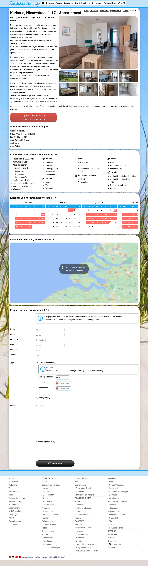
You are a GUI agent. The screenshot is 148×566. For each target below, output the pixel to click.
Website (18, 146)
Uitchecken (43, 388)
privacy (38, 563)
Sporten (45, 540)
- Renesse (79, 537)
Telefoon (14, 355)
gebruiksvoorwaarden (28, 563)
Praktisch (107, 3)
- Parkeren (79, 511)
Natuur (45, 534)
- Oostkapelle (113, 494)
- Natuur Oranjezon (116, 491)
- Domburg (112, 501)
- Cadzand (112, 530)
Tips (10, 494)
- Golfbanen (46, 550)
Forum (77, 517)
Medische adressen (83, 514)
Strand (77, 3)
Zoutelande (50, 3)
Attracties (46, 514)
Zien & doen (85, 3)
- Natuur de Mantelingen (118, 497)
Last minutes (14, 530)
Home (11, 484)
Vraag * (13, 406)
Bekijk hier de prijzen (33, 117)
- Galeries (46, 497)
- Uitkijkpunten (48, 511)
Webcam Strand (15, 507)
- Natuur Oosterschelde (84, 550)
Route (77, 507)
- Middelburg (113, 517)
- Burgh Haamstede (83, 553)
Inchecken (43, 383)
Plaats (12, 344)
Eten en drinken (81, 484)
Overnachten (68, 3)
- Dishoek (112, 511)
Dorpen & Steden (49, 530)
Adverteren (112, 540)
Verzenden (55, 469)
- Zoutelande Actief (83, 494)
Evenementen (97, 3)
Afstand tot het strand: (119, 176)
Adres (12, 334)
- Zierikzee (79, 547)
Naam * (13, 329)
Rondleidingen (48, 537)
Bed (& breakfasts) (16, 517)
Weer (120, 3)
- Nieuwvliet (113, 524)
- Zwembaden (47, 544)
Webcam (59, 3)
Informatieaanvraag (46, 363)
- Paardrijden (47, 547)
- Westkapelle (113, 504)
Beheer (111, 544)
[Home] (43, 3)
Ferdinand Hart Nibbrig (84, 501)
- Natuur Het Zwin (115, 534)
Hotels (11, 524)
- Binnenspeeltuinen (50, 521)
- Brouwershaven (82, 540)
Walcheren (112, 484)
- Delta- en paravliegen (51, 554)
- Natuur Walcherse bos (118, 507)
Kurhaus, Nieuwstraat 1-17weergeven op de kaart (74, 269)
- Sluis (110, 527)
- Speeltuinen (47, 517)
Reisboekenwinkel (82, 521)
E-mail (17, 143)
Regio (114, 3)
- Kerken (45, 504)
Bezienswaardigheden (51, 491)
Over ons (111, 547)
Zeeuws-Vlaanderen (116, 521)
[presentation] (56, 458)
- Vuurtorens (47, 507)
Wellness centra (48, 527)
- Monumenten (48, 501)
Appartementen (15, 514)
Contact (111, 554)
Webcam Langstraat (17, 504)
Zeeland (78, 530)
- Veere (111, 488)
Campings (13, 520)
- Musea (45, 494)
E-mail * (13, 349)
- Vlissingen (113, 514)
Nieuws (78, 524)
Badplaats (13, 491)
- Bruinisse (79, 543)
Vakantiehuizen (15, 527)
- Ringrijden (79, 497)
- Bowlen (45, 524)
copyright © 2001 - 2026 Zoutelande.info (53, 563)
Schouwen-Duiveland (83, 534)
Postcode (14, 339)
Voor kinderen (14, 497)
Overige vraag (44, 397)
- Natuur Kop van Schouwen (86, 557)
